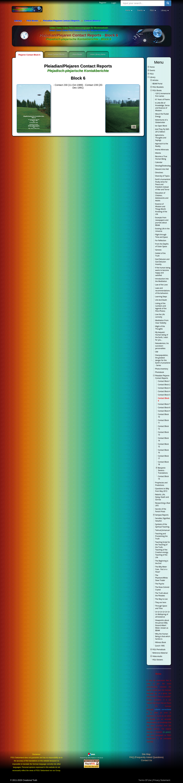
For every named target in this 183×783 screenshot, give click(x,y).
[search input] (143, 3)
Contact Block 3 (164, 388)
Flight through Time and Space (161, 235)
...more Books (76, 54)
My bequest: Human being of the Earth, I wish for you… (161, 336)
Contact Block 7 (164, 404)
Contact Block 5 (164, 395)
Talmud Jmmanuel (162, 530)
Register (102, 2)
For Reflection (160, 240)
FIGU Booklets (158, 87)
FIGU (152, 74)
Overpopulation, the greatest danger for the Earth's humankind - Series (162, 360)
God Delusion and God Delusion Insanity (162, 261)
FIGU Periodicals (159, 649)
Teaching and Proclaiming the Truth (161, 536)
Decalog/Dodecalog (163, 165)
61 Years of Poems (162, 99)
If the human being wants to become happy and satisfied (162, 271)
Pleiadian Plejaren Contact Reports (162, 376)
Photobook (159, 372)
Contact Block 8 (164, 407)
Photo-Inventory (161, 369)
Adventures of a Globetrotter (161, 121)
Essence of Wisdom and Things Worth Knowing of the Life (161, 209)
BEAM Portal (157, 83)
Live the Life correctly (160, 315)
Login (113, 3)
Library (152, 77)
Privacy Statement (161, 780)
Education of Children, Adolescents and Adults (161, 197)
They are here (160, 602)
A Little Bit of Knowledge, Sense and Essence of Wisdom (162, 107)
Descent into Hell (162, 169)
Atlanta (158, 153)
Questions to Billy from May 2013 (162, 489)
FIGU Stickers (158, 659)
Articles (155, 80)
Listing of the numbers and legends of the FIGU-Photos (161, 307)
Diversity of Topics (162, 176)
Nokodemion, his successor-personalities (162, 346)
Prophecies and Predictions (161, 483)
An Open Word (161, 126)
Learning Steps (161, 296)
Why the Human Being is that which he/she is (162, 636)
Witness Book (160, 642)
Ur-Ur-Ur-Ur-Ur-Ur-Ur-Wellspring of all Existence (162, 614)
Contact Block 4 (164, 391)
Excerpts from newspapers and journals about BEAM (161, 221)
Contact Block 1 (164, 381)
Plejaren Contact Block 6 (29, 54)
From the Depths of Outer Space (162, 245)
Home (152, 67)
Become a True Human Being (161, 157)
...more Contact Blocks (56, 54)
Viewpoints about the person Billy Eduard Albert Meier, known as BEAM (162, 625)
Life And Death (161, 300)
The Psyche (159, 583)
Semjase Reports (162, 515)
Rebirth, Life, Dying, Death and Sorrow (162, 497)
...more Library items (97, 54)
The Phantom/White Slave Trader (161, 577)
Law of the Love (161, 284)
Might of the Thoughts (160, 327)
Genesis (158, 250)
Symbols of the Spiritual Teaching (162, 525)
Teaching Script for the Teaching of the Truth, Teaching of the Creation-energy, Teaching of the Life (162, 550)
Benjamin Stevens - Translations (163, 470)
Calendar (158, 162)
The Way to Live (161, 599)
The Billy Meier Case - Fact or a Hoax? (161, 569)
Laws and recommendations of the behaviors (162, 290)
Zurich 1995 (160, 646)
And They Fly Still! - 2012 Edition (162, 130)
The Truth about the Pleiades (161, 594)
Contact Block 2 (164, 384)
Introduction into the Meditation (162, 279)
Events (152, 70)
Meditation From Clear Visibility (162, 321)
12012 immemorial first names (162, 94)
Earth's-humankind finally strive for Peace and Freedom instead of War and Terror (162, 184)
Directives (159, 172)
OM (156, 352)
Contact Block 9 (164, 411)
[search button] (167, 3)
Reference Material (160, 653)
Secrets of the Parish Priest (160, 510)
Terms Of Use (145, 780)
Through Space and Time (161, 607)
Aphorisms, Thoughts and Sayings (160, 137)
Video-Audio (157, 656)
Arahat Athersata (162, 149)
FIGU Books (157, 90)
